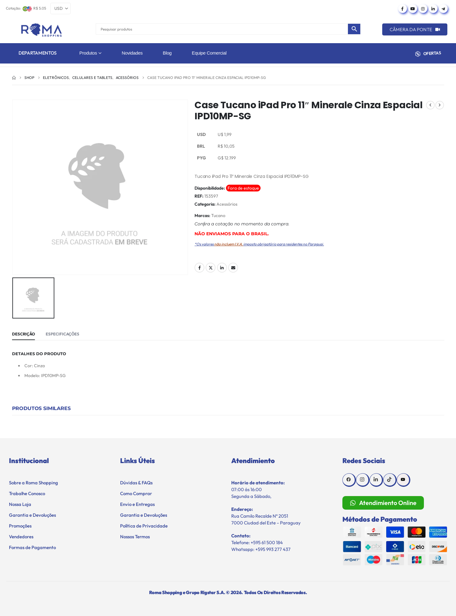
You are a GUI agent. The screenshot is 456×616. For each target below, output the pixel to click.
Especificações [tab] (62, 333)
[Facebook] (402, 8)
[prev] (430, 105)
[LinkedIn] (433, 8)
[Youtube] (412, 8)
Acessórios (226, 204)
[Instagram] (423, 8)
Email (233, 268)
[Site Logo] (41, 30)
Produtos (88, 52)
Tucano (218, 215)
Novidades (132, 52)
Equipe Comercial (209, 52)
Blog (167, 52)
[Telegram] (443, 8)
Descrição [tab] (23, 333)
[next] (439, 105)
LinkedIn (222, 268)
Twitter (210, 268)
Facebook (199, 268)
